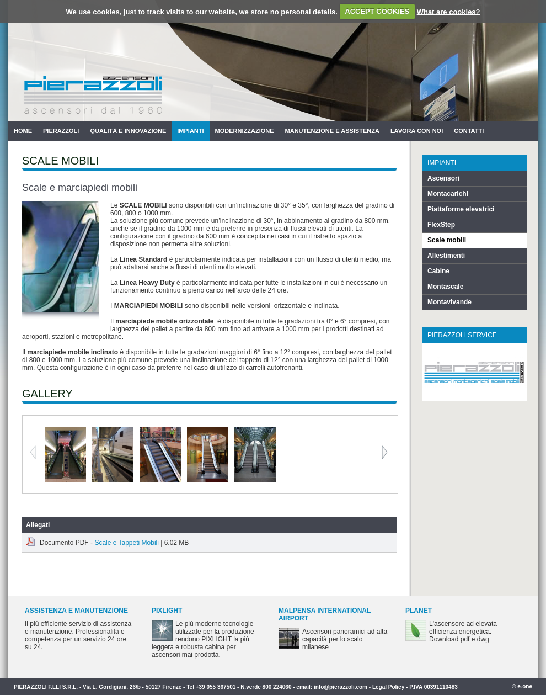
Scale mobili (446, 240)
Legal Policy (388, 687)
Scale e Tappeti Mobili (126, 543)
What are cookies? (448, 11)
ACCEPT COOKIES (377, 11)
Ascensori (443, 178)
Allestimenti (446, 255)
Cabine (438, 271)
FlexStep (441, 225)
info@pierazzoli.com (340, 687)
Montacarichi (447, 194)
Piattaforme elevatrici (460, 209)
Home (23, 131)
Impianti (190, 131)
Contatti (469, 131)
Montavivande (449, 302)
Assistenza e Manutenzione (76, 610)
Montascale (445, 286)
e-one (524, 686)
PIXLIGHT (167, 610)
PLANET (418, 610)
